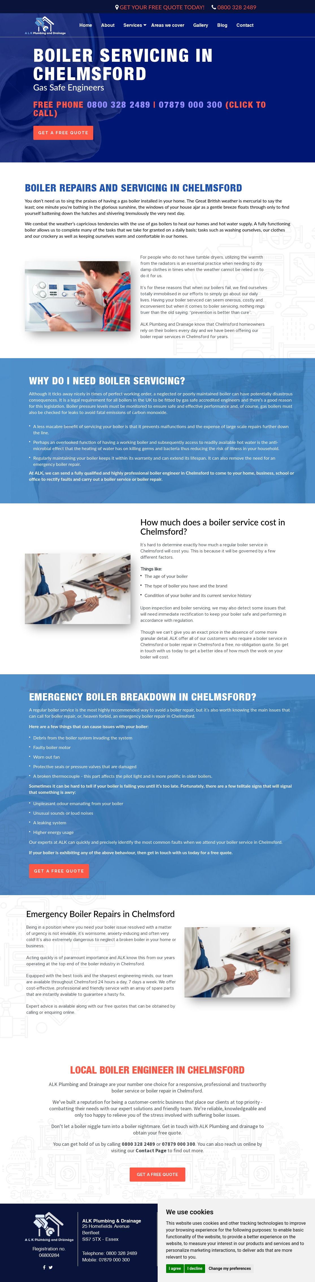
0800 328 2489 (237, 7)
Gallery (200, 25)
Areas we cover (167, 25)
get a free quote (63, 132)
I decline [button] (194, 1268)
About (107, 25)
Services (132, 25)
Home (85, 25)
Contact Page (151, 1150)
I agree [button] (175, 1268)
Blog (222, 25)
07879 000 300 (190, 104)
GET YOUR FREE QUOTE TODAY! (162, 7)
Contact (244, 25)
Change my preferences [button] (230, 1268)
